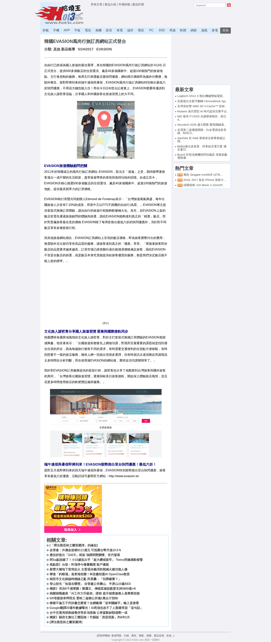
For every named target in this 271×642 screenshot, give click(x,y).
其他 (225, 30)
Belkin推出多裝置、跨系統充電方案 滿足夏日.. (201, 148)
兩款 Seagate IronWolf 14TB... (202, 174)
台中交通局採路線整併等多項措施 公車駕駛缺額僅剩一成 (88, 612)
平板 (77, 30)
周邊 (172, 30)
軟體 (183, 30)
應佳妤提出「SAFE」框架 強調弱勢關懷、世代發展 (85, 555)
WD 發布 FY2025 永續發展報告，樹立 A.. (201, 118)
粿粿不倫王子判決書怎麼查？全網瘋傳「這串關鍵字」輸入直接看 (94, 603)
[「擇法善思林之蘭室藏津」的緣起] (74, 545)
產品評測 (138, 4)
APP (67, 30)
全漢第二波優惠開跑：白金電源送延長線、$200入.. (201, 131)
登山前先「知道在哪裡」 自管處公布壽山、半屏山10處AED (90, 583)
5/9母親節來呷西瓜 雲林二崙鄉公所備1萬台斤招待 (84, 598)
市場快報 (124, 4)
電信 (88, 30)
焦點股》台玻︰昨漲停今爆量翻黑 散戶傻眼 (79, 564)
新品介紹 (110, 4)
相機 (98, 30)
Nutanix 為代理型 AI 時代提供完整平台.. (202, 111)
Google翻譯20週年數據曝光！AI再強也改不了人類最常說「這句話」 (96, 607)
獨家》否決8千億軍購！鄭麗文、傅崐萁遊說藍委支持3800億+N (93, 588)
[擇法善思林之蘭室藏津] (66, 622)
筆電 (120, 30)
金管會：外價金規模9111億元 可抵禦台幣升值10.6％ (85, 550)
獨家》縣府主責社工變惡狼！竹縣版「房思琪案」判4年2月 (90, 617)
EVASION (104, 49)
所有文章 (96, 4)
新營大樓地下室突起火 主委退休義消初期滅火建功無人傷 (88, 569)
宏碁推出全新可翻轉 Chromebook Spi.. (202, 101)
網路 (194, 30)
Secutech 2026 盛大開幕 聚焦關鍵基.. (201, 124)
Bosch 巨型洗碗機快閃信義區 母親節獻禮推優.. (202, 156)
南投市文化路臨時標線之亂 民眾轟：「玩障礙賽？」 (85, 579)
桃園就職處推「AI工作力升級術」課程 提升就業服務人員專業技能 (95, 593)
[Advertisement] (161, 16)
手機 (56, 30)
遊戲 (204, 30)
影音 (109, 30)
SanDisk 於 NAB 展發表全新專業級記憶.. (201, 139)
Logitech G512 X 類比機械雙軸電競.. (200, 96)
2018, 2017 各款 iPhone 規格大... (204, 179)
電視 (141, 30)
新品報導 (68, 49)
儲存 (130, 30)
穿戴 (46, 30)
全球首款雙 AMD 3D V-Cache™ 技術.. (201, 106)
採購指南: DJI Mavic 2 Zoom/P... (204, 185)
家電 (215, 30)
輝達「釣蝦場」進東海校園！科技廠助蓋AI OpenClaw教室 (90, 574)
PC (151, 30)
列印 (162, 30)
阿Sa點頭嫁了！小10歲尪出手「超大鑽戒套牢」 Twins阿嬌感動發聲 (96, 559)
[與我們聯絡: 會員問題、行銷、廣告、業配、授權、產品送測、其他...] (135, 635)
